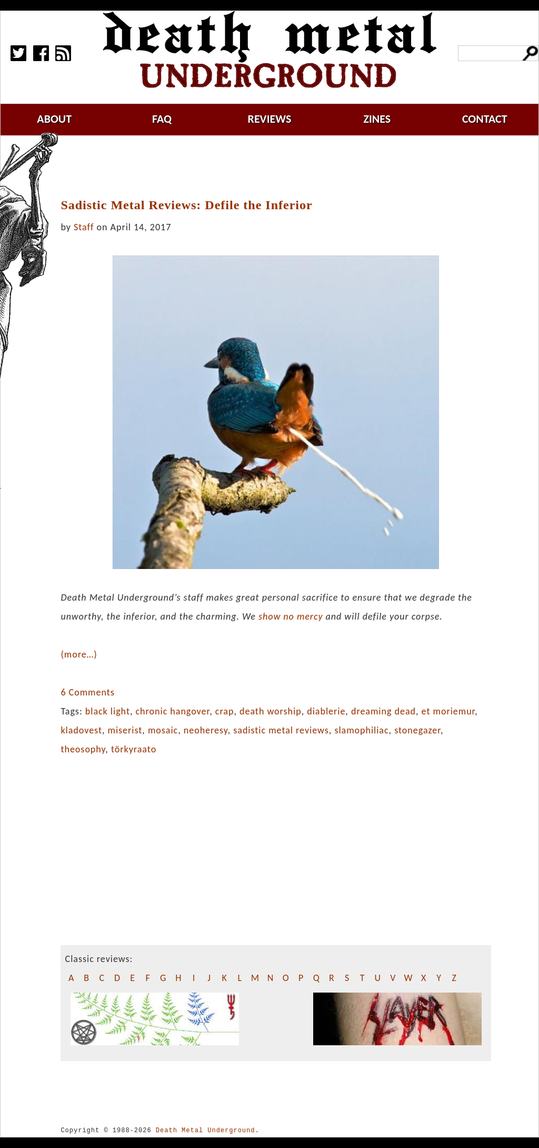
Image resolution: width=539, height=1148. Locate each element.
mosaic (163, 730)
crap (224, 711)
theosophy (83, 749)
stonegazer (417, 730)
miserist (125, 730)
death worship (270, 711)
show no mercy (290, 616)
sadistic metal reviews (281, 730)
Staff (84, 227)
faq (162, 119)
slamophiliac (361, 730)
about (54, 119)
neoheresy (206, 730)
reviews (270, 119)
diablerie (326, 711)
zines (377, 119)
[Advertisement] (282, 167)
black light (107, 711)
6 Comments (87, 692)
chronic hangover (173, 711)
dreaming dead (383, 711)
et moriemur (448, 711)
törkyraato (133, 749)
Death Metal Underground (205, 1130)
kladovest (81, 730)
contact (484, 119)
